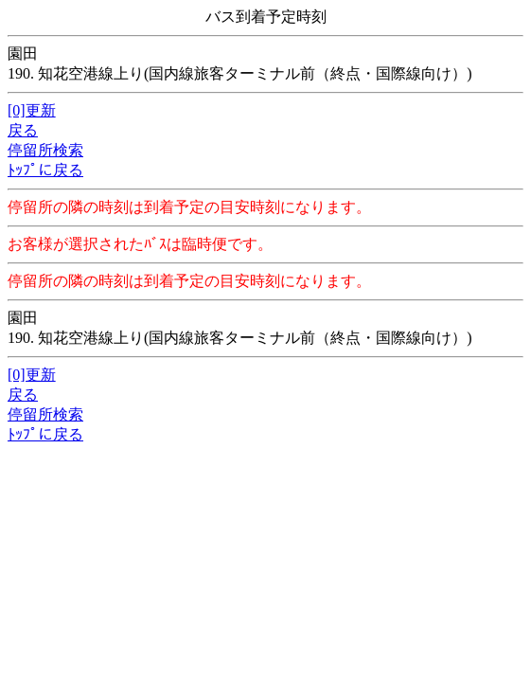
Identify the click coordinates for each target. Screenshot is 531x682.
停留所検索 (45, 150)
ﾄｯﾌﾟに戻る (45, 170)
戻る (23, 130)
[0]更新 (32, 110)
